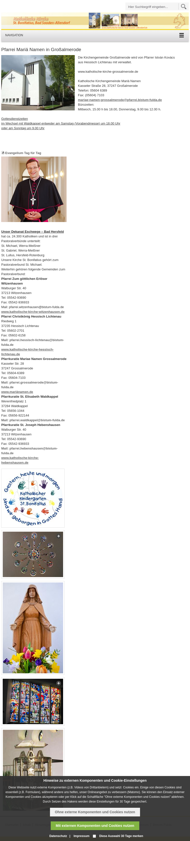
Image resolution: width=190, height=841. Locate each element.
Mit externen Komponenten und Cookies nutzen (95, 826)
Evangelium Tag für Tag (23, 153)
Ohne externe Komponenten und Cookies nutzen (95, 812)
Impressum (81, 836)
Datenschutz (58, 836)
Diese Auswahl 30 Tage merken (121, 836)
